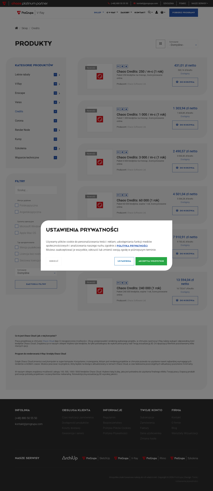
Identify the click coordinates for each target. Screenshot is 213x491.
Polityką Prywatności (132, 246)
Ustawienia (124, 261)
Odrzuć (53, 261)
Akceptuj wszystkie (151, 261)
